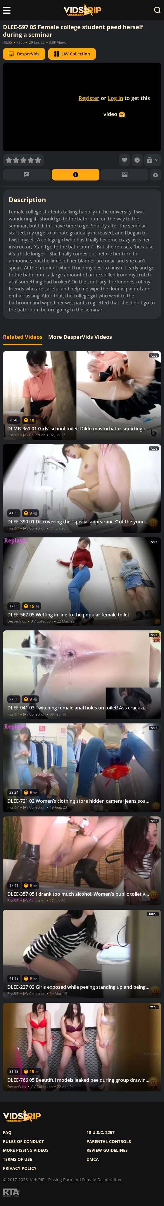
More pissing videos (26, 1150)
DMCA (93, 1159)
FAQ (7, 1132)
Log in (115, 97)
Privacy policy (20, 1168)
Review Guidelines (107, 1150)
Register (89, 97)
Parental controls (109, 1141)
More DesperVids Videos (80, 337)
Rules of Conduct (23, 1141)
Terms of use (17, 1159)
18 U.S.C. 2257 (101, 1132)
